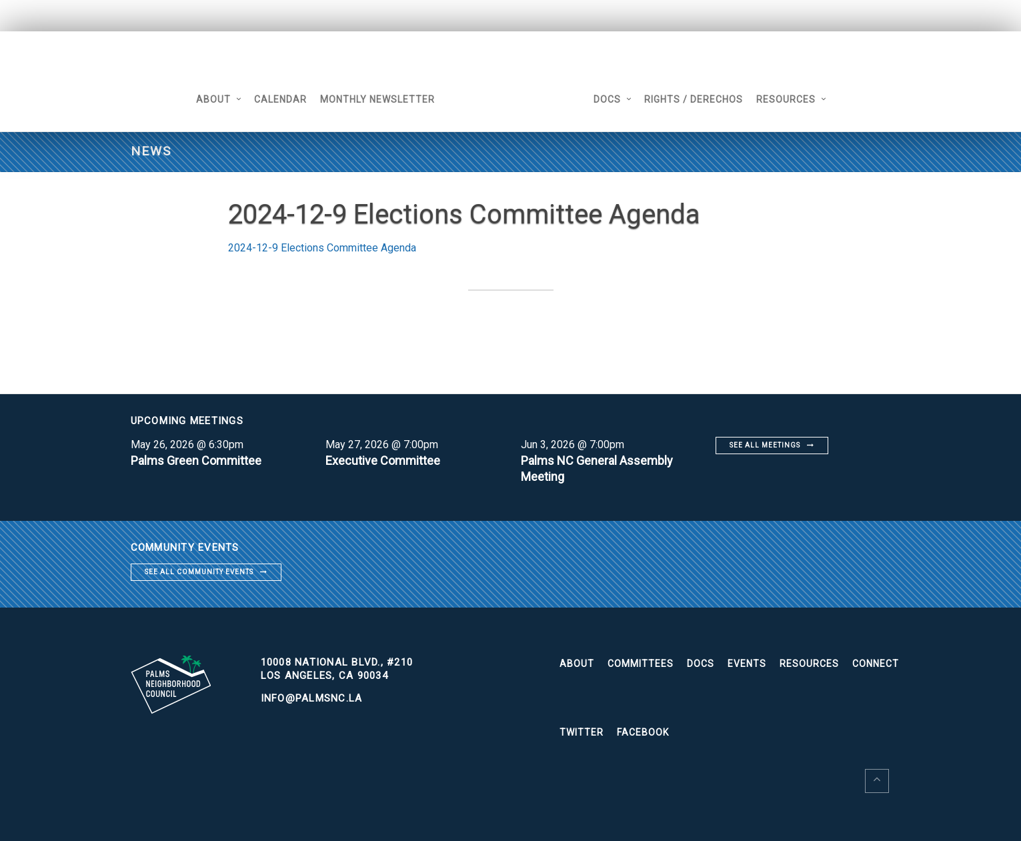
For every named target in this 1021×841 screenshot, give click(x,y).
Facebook (643, 732)
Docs (607, 99)
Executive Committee (382, 461)
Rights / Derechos (693, 99)
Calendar (280, 99)
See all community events (199, 572)
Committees (641, 663)
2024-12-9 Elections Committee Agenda (322, 247)
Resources (786, 99)
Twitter (582, 732)
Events (747, 663)
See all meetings (765, 445)
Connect (875, 663)
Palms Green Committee (196, 461)
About (213, 99)
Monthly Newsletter (377, 99)
